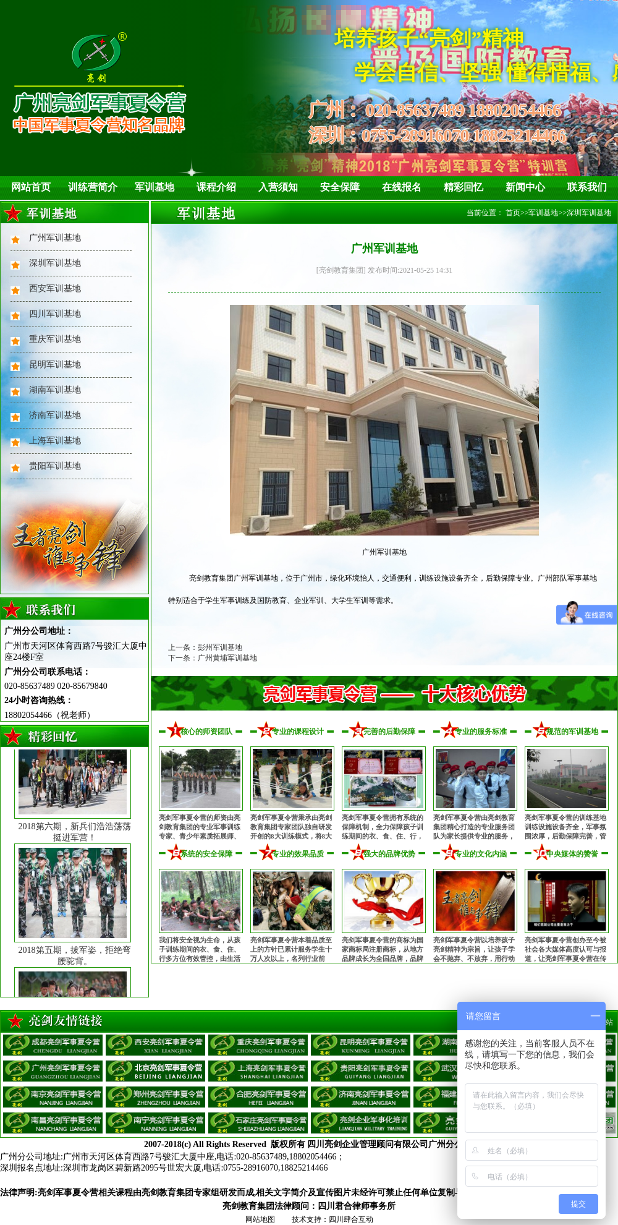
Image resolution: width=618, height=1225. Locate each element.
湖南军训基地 (55, 390)
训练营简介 (92, 187)
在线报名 (401, 187)
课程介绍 (216, 187)
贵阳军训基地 (55, 466)
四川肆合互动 (351, 1219)
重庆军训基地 (55, 339)
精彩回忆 (463, 187)
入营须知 (278, 187)
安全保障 (340, 187)
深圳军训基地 (55, 263)
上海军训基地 (55, 440)
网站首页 (31, 187)
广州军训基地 (55, 237)
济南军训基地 (55, 415)
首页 (513, 212)
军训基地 (154, 187)
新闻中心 (525, 187)
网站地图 (260, 1219)
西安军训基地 (55, 288)
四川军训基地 (55, 313)
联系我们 (587, 187)
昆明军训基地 (55, 364)
